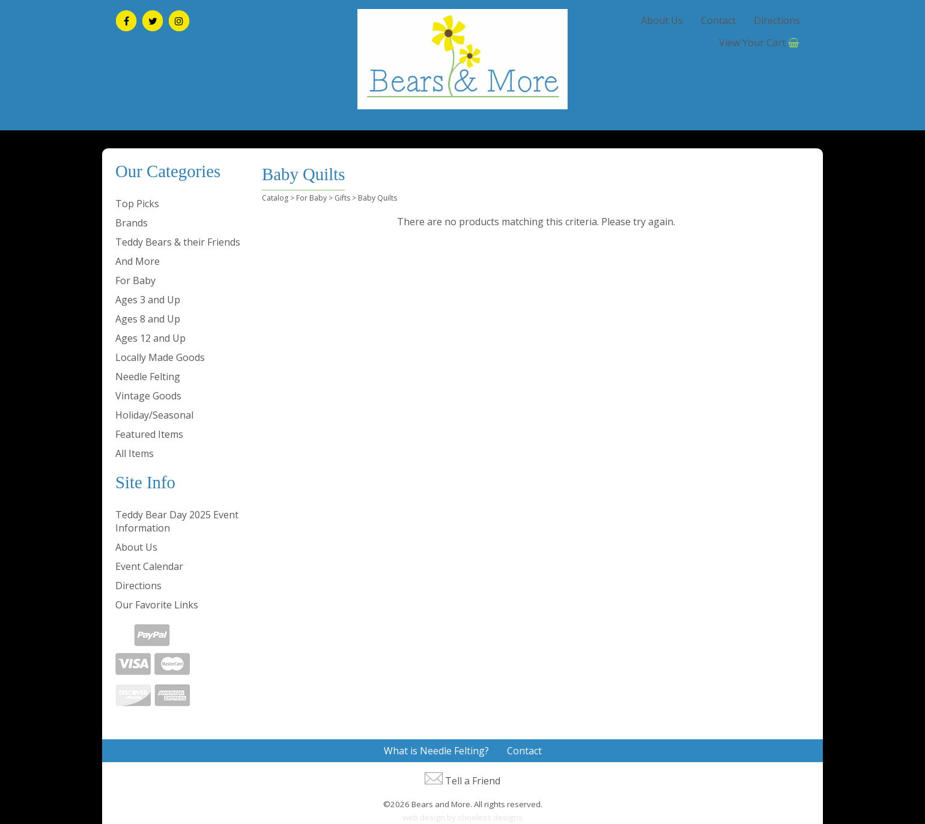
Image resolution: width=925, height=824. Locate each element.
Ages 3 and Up (147, 299)
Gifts (342, 198)
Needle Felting (147, 376)
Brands (131, 222)
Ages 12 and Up (150, 338)
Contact (718, 20)
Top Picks (137, 203)
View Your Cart (752, 42)
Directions (777, 20)
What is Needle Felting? (436, 750)
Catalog (275, 198)
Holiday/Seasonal (154, 415)
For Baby (135, 280)
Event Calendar (149, 566)
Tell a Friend (472, 780)
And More (137, 261)
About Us (662, 20)
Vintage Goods (148, 395)
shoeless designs (490, 817)
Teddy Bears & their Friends (177, 242)
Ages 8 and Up (147, 319)
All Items (134, 453)
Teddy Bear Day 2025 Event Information (176, 521)
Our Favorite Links (156, 604)
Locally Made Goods (160, 357)
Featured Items (149, 434)
